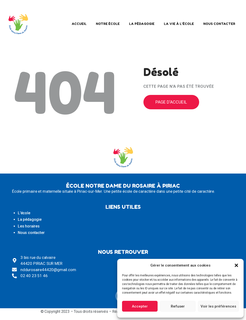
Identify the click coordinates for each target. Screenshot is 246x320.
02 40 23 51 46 (34, 275)
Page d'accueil (171, 102)
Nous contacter (31, 232)
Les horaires (29, 226)
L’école (24, 213)
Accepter (140, 306)
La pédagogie (30, 219)
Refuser (178, 306)
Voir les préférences (218, 306)
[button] (236, 265)
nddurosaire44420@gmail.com (48, 269)
